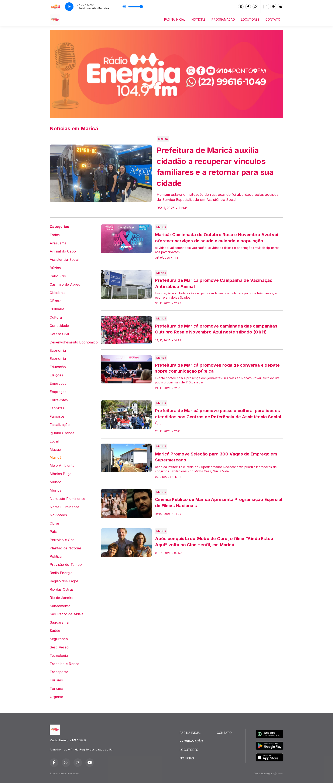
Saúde (55, 631)
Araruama (58, 243)
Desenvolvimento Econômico (74, 342)
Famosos (57, 416)
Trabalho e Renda (64, 664)
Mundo (55, 482)
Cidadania (57, 293)
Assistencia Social (64, 260)
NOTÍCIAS (199, 19)
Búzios (55, 268)
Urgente (56, 697)
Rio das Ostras (61, 589)
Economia (58, 351)
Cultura (56, 317)
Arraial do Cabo (63, 251)
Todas (55, 235)
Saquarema (59, 622)
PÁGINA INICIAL (175, 19)
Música (55, 490)
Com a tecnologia (268, 773)
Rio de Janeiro (61, 598)
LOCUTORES (250, 19)
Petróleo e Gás (62, 540)
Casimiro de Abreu (65, 284)
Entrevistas (59, 400)
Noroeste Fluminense (67, 499)
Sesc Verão (59, 647)
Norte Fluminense (64, 507)
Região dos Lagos (64, 581)
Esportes (57, 408)
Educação (58, 367)
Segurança (59, 639)
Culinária (57, 309)
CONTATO (272, 19)
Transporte (59, 672)
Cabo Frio (58, 276)
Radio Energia (61, 573)
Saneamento (60, 606)
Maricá (56, 457)
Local (54, 441)
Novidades (58, 515)
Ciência (55, 301)
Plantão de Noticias (66, 548)
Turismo (56, 680)
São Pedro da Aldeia (66, 614)
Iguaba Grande (62, 433)
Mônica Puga (60, 474)
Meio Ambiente (62, 466)
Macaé (55, 450)
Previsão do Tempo (66, 565)
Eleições (56, 375)
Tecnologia (59, 656)
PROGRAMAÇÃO (223, 19)
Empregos (58, 384)
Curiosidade (59, 326)
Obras (55, 523)
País (53, 532)
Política (56, 557)
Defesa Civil (59, 334)
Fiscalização (60, 425)
